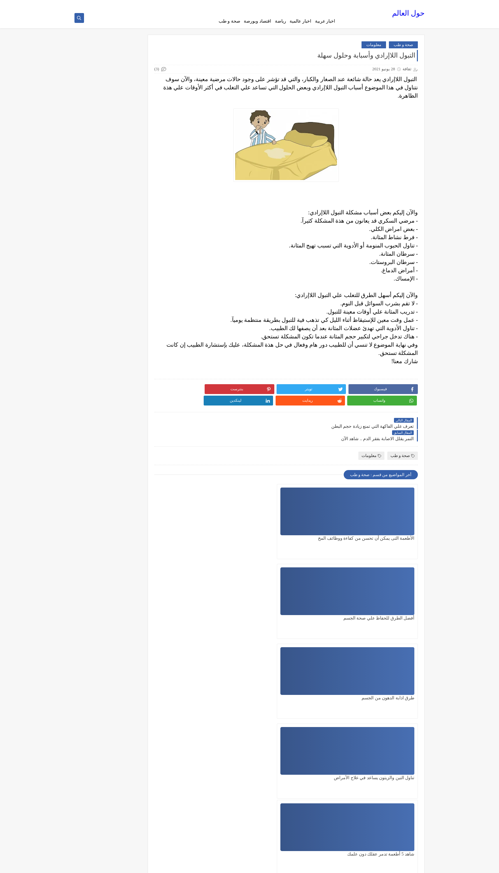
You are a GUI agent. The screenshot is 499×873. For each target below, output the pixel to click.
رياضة (280, 21)
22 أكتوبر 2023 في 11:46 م (374, 666)
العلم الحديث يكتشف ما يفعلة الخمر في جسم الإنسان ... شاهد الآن (110, 395)
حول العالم (408, 14)
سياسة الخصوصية (293, 5)
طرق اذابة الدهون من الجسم (231, 516)
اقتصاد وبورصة (257, 21)
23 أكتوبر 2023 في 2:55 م (375, 706)
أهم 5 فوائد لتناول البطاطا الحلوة (109, 445)
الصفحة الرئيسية (325, 5)
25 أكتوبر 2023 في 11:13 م (374, 746)
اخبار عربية (325, 21)
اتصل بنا (251, 5)
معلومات (373, 47)
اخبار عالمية (300, 21)
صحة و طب (229, 21)
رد (408, 686)
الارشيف (268, 5)
